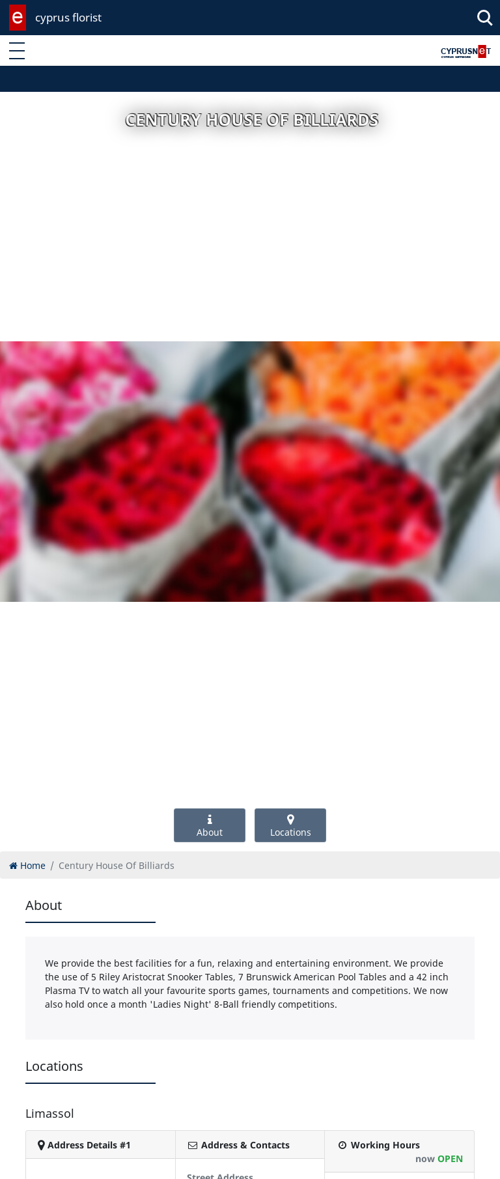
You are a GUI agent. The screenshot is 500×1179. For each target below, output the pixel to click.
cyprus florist (68, 17)
